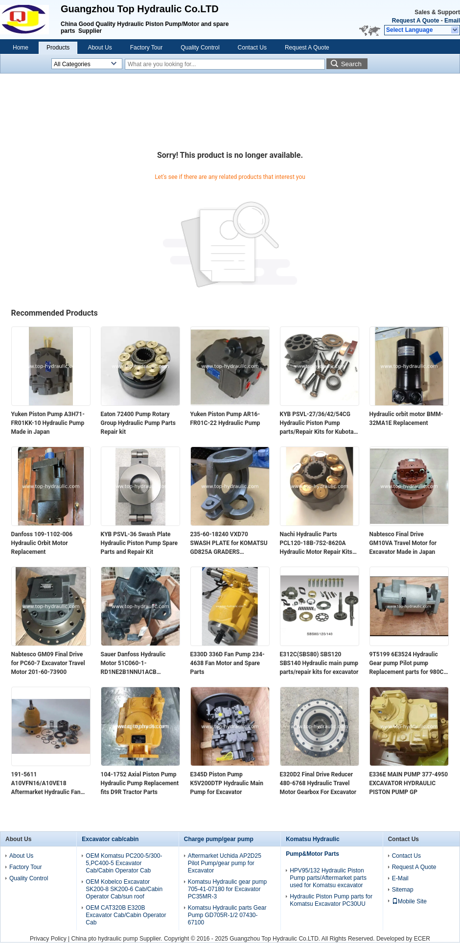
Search (351, 64)
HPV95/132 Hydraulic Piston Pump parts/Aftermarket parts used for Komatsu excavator (328, 878)
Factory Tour (146, 47)
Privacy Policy (48, 938)
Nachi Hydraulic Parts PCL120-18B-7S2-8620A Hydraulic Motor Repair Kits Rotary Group (316, 543)
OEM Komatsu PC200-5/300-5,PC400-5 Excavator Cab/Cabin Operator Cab (124, 863)
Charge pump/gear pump (218, 839)
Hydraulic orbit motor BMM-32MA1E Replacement (406, 418)
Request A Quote (415, 20)
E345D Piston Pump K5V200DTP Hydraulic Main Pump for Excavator (227, 783)
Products (57, 47)
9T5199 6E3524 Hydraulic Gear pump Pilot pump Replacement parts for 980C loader (406, 663)
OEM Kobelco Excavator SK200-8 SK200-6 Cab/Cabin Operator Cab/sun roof (124, 889)
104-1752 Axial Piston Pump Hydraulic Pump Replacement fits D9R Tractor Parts (140, 783)
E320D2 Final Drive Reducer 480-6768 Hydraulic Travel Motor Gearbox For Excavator (318, 783)
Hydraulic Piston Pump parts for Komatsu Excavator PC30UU (331, 900)
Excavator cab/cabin (110, 839)
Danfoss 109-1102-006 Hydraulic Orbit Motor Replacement (42, 543)
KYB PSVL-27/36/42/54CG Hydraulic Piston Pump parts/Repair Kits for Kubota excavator (317, 423)
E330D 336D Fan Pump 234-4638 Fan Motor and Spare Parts (227, 663)
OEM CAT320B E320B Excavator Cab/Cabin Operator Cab (126, 915)
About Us (100, 47)
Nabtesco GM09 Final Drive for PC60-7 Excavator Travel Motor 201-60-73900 (48, 663)
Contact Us (252, 47)
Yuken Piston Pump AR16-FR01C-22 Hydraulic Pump (225, 418)
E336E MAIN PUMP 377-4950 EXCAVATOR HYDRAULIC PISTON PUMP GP (408, 783)
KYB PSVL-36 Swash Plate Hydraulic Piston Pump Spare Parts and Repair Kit (139, 543)
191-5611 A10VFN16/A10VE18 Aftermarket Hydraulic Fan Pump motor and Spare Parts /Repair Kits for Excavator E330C (49, 783)
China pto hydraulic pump (104, 938)
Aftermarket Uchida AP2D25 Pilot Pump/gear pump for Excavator (224, 863)
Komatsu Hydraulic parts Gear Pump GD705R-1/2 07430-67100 (227, 915)
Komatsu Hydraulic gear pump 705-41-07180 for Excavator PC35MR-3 (227, 889)
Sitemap (403, 889)
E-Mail (400, 878)
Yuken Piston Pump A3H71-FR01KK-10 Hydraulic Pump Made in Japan (48, 423)
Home (20, 47)
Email (452, 20)
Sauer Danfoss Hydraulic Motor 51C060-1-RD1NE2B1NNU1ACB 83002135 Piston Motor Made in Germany (140, 663)
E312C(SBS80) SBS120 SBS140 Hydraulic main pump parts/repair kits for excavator (319, 663)
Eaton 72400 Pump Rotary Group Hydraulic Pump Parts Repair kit (138, 423)
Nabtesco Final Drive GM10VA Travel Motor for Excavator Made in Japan (403, 543)
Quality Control (200, 47)
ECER (422, 938)
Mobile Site (409, 901)
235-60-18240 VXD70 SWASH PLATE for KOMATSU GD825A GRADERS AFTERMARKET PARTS (229, 543)
